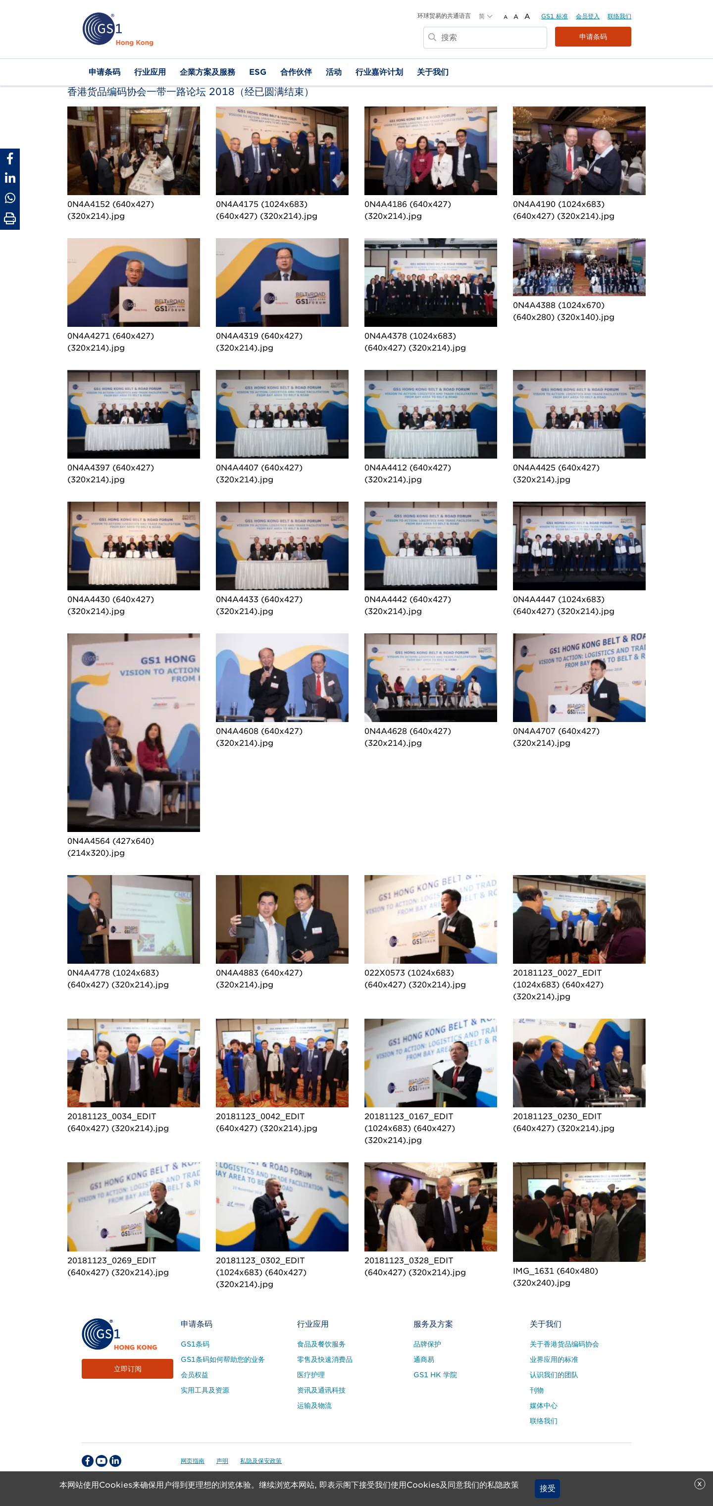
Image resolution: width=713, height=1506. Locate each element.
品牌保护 (427, 1344)
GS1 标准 (554, 16)
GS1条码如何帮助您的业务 (223, 1359)
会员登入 (588, 16)
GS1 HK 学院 (435, 1375)
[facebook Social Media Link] (88, 1461)
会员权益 (194, 1375)
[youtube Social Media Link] (101, 1461)
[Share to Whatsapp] (10, 198)
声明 (222, 1460)
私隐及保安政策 (261, 1460)
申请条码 (593, 37)
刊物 (537, 1390)
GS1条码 (195, 1344)
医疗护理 (311, 1375)
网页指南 (192, 1460)
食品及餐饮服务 (321, 1344)
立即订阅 (128, 1369)
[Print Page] (10, 219)
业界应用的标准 (554, 1359)
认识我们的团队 (554, 1375)
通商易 (423, 1359)
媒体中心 (544, 1405)
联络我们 (619, 16)
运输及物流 (314, 1405)
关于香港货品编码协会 (564, 1344)
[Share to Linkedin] (10, 178)
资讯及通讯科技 (321, 1390)
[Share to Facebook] (10, 158)
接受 (548, 1488)
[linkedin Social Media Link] (115, 1461)
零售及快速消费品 (325, 1359)
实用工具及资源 (205, 1390)
